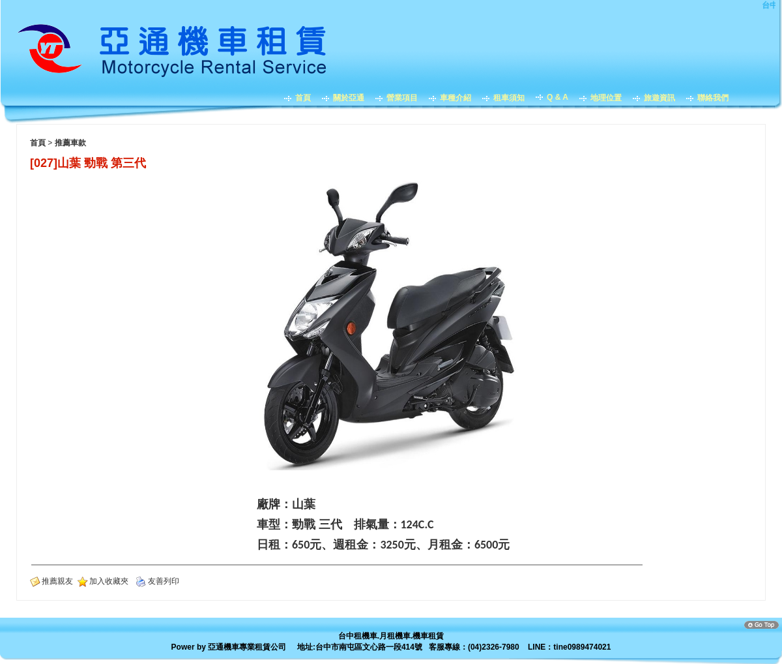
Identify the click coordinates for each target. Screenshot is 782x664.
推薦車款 (70, 142)
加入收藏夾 (108, 581)
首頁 (38, 142)
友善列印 (163, 581)
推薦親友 (57, 581)
